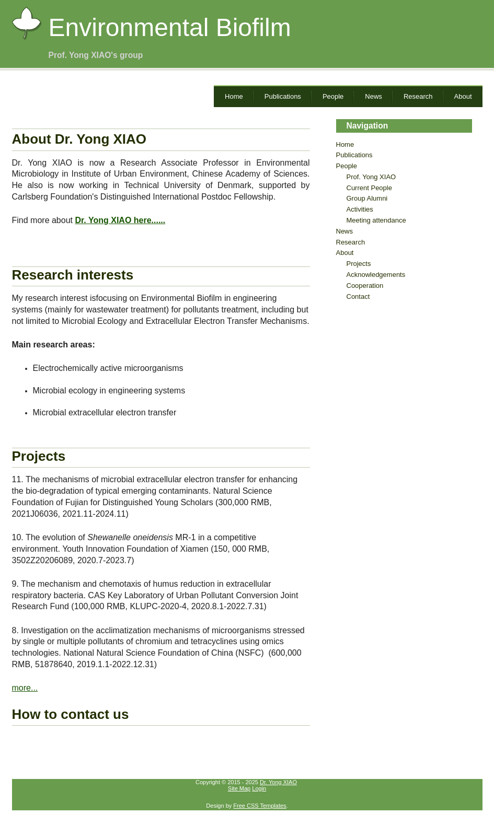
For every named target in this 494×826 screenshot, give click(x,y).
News (373, 96)
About (463, 96)
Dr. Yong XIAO (278, 782)
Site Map (239, 788)
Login (259, 788)
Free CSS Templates (259, 805)
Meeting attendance (376, 220)
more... (25, 687)
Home (234, 96)
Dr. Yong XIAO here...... (120, 220)
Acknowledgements (376, 274)
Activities (360, 209)
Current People (369, 188)
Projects (359, 263)
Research (418, 96)
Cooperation (365, 285)
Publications (283, 96)
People (333, 96)
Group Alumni (367, 198)
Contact (358, 296)
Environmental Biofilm (170, 27)
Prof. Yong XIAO (371, 177)
